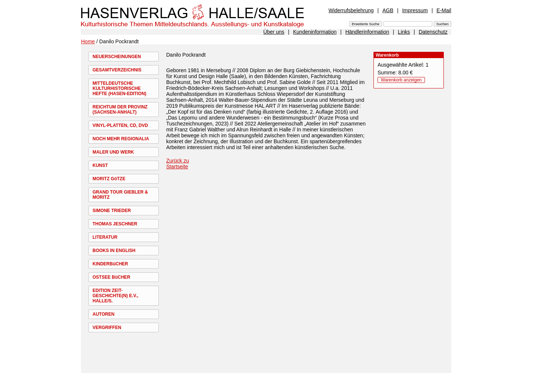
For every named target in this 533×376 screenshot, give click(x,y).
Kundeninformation (315, 32)
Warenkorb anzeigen (401, 80)
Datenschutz (433, 32)
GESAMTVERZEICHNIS (117, 70)
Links (404, 32)
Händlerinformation (367, 32)
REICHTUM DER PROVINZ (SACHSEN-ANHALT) (120, 109)
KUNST (100, 165)
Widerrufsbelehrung (350, 10)
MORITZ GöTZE (109, 178)
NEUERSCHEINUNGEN (117, 56)
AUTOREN (103, 314)
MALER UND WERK (113, 152)
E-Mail (443, 10)
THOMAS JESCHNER (115, 223)
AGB (387, 10)
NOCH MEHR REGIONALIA (121, 138)
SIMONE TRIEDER (112, 210)
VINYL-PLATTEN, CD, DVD (120, 125)
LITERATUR (105, 237)
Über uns (273, 32)
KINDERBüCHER (110, 263)
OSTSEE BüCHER (111, 277)
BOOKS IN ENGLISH (114, 250)
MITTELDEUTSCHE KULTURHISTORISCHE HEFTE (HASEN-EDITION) (119, 88)
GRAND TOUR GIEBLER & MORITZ (120, 194)
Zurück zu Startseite (177, 163)
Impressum (415, 10)
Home (88, 41)
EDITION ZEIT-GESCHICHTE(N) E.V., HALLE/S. (115, 295)
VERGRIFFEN (107, 327)
